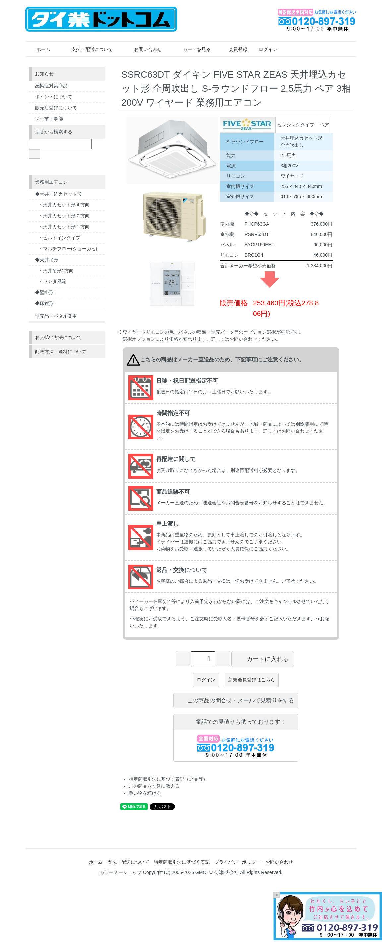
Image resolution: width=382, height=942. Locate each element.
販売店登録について (56, 107)
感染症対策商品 (51, 85)
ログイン (264, 49)
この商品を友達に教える (154, 786)
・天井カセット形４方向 (64, 204)
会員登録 (234, 49)
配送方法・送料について (60, 351)
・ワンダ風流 (52, 281)
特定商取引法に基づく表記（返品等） (168, 779)
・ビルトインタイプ (59, 237)
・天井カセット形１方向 (64, 226)
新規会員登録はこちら (251, 679)
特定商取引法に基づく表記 (182, 862)
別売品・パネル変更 (56, 316)
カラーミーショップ (121, 872)
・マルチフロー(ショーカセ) (67, 248)
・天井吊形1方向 (56, 270)
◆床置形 (44, 303)
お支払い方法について (58, 337)
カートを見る (192, 49)
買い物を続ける (145, 793)
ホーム (38, 49)
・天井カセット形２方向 (64, 215)
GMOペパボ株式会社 (217, 872)
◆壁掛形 (44, 292)
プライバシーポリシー (237, 862)
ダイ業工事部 (49, 118)
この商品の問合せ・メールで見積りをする (235, 700)
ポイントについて (53, 96)
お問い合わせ (143, 49)
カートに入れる (262, 659)
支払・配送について (87, 49)
